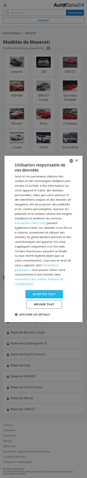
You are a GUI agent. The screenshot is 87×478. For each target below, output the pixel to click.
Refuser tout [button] (44, 304)
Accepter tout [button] (44, 294)
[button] (32, 314)
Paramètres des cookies (31, 279)
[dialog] (43, 239)
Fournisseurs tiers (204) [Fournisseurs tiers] (30, 223)
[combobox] (71, 161)
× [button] (76, 160)
